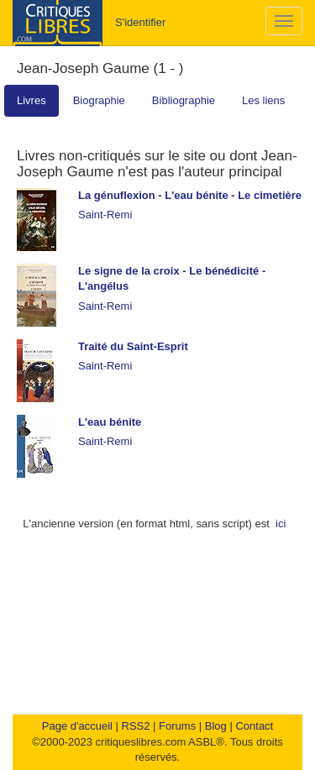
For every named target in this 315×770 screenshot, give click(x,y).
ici (281, 523)
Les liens (263, 100)
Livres (31, 100)
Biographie (99, 100)
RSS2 (136, 726)
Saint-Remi (105, 214)
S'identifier (140, 22)
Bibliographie (183, 100)
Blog (216, 726)
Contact (254, 726)
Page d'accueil (77, 726)
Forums (177, 726)
